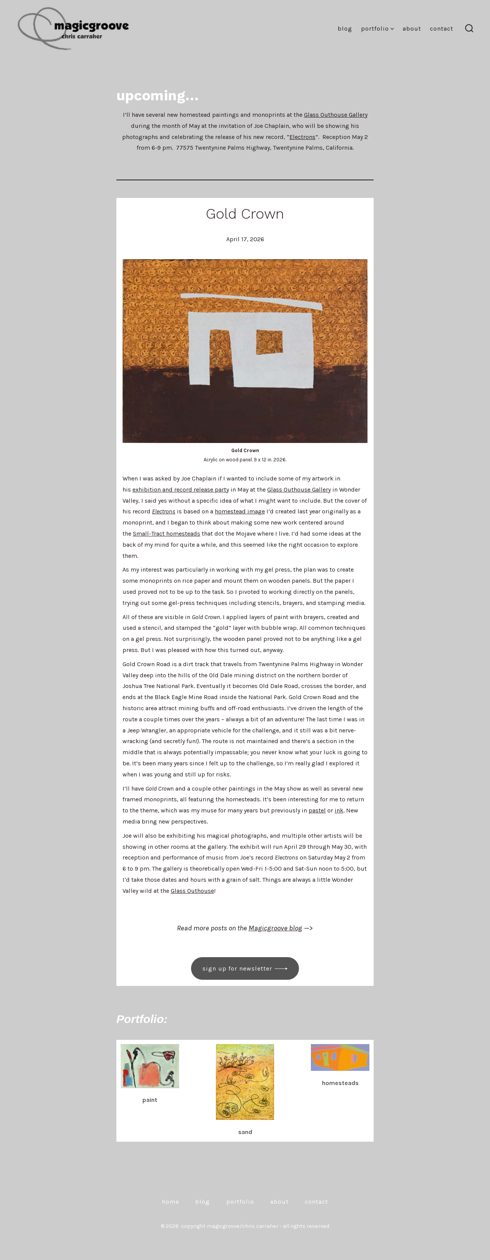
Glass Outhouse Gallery (336, 114)
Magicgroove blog (275, 928)
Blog (345, 28)
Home (170, 1201)
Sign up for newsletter (237, 968)
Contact (441, 28)
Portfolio (377, 28)
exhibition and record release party (180, 489)
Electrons (302, 137)
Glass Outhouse (192, 890)
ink (339, 810)
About (412, 28)
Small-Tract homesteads (166, 533)
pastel (317, 810)
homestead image (240, 511)
